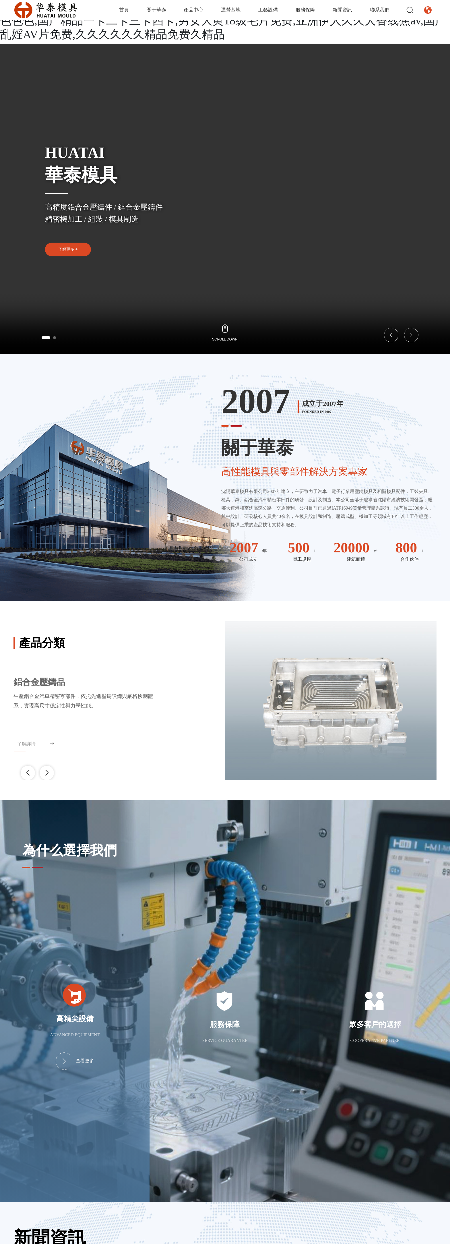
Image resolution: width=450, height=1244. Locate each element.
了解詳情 (36, 743)
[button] (46, 337)
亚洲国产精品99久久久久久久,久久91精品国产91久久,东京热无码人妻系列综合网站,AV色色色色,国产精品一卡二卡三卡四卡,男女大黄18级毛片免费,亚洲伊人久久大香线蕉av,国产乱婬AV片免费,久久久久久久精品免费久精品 (224, 20)
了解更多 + (67, 249)
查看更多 (75, 1061)
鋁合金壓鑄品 (39, 682)
